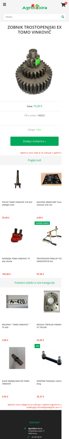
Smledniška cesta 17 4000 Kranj (36, 432)
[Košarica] (63, 5)
